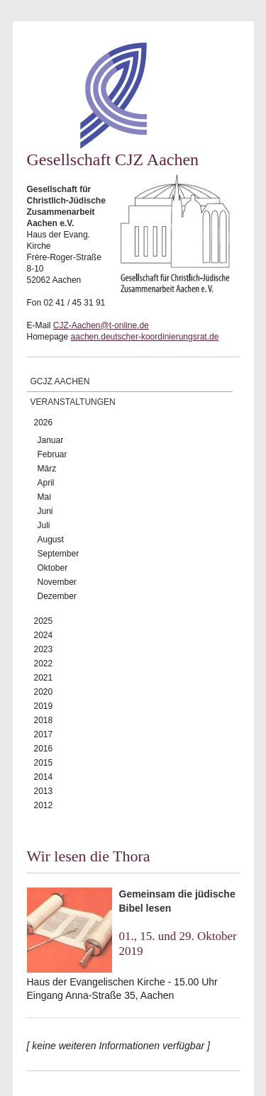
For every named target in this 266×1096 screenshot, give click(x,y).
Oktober (53, 568)
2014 (43, 777)
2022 (43, 664)
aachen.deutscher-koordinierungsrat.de (145, 337)
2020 (43, 692)
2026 (43, 422)
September (58, 554)
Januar (51, 440)
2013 (43, 791)
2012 (43, 805)
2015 (43, 763)
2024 (43, 635)
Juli (44, 525)
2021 (43, 678)
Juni (45, 511)
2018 (43, 720)
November (57, 582)
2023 (43, 649)
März (47, 469)
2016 (43, 749)
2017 (43, 734)
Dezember (57, 596)
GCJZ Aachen (60, 381)
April (46, 483)
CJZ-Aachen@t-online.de (101, 325)
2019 (43, 706)
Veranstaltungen (73, 402)
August (51, 539)
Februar (52, 454)
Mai (44, 497)
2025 (43, 621)
